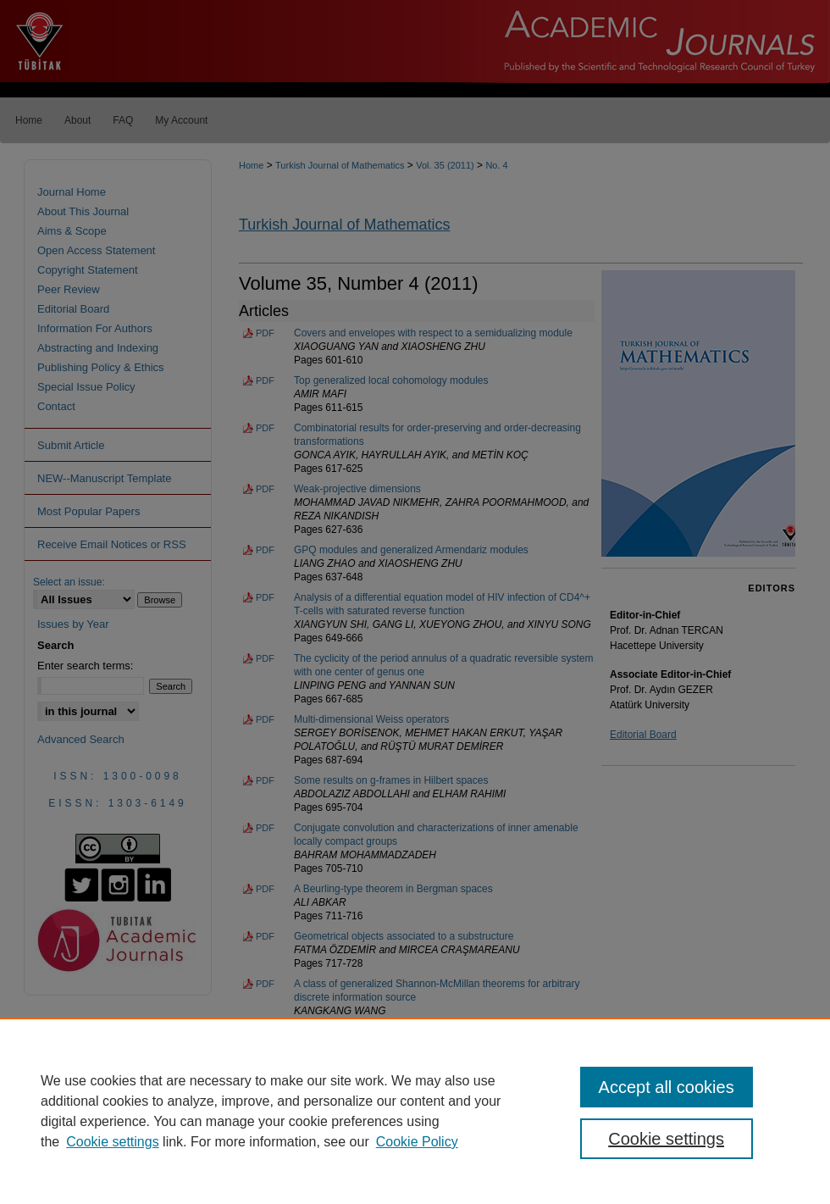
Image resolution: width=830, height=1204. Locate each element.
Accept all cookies (666, 1087)
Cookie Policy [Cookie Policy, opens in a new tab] (417, 1142)
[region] (415, 1111)
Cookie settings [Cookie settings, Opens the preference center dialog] (666, 1138)
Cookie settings (112, 1142)
